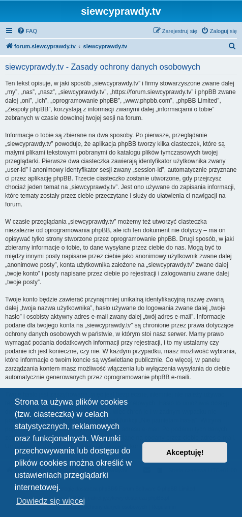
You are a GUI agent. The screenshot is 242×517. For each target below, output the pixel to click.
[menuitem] (27, 31)
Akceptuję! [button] (185, 452)
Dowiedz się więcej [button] (50, 501)
